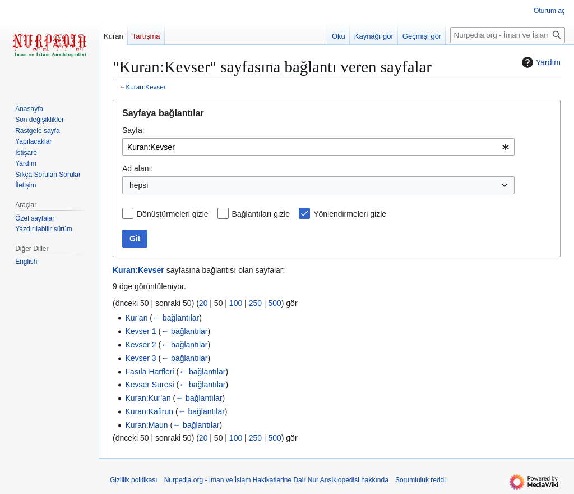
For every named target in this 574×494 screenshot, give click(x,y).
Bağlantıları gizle (261, 213)
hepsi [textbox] (138, 185)
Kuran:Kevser (146, 86)
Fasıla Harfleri (149, 371)
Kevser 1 (140, 331)
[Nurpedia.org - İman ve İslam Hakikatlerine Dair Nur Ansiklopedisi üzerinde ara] (507, 35)
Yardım (540, 62)
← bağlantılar (175, 317)
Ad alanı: (137, 168)
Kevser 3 (140, 358)
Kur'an (136, 317)
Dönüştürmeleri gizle (173, 213)
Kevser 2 (140, 344)
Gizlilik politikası (134, 480)
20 (203, 303)
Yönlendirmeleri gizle (349, 213)
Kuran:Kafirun (149, 411)
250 (255, 303)
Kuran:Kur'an (147, 398)
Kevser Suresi (149, 384)
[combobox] (318, 147)
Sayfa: (133, 130)
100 (235, 303)
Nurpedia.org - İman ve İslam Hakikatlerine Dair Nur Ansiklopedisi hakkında (276, 480)
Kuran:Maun (146, 424)
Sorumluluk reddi (420, 480)
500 (274, 303)
